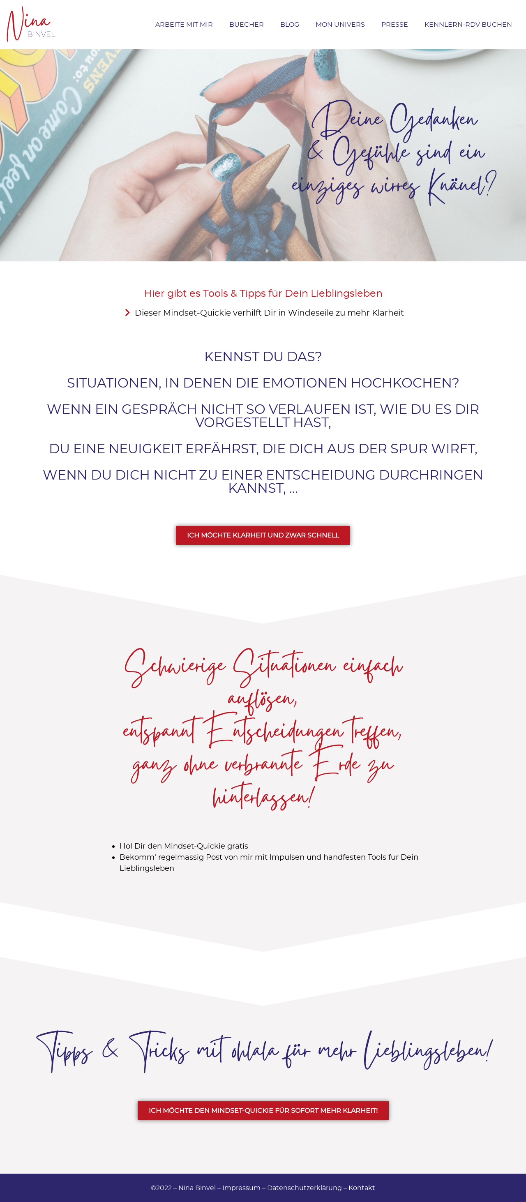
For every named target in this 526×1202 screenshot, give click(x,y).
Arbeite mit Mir (184, 24)
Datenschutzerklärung (304, 1188)
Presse (394, 24)
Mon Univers (340, 24)
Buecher (246, 24)
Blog (289, 24)
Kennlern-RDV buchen (468, 24)
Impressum (241, 1188)
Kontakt (361, 1188)
